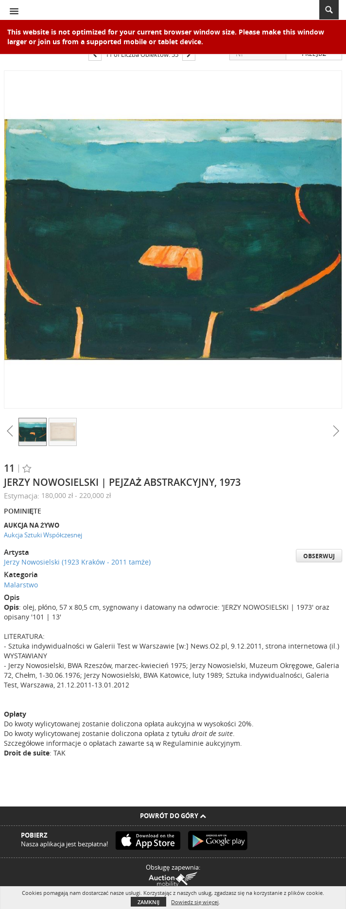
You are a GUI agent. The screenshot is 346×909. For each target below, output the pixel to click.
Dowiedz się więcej (194, 902)
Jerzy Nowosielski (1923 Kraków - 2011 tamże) (77, 561)
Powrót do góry (173, 815)
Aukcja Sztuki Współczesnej (43, 535)
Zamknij (148, 902)
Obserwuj (319, 556)
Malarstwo (21, 584)
